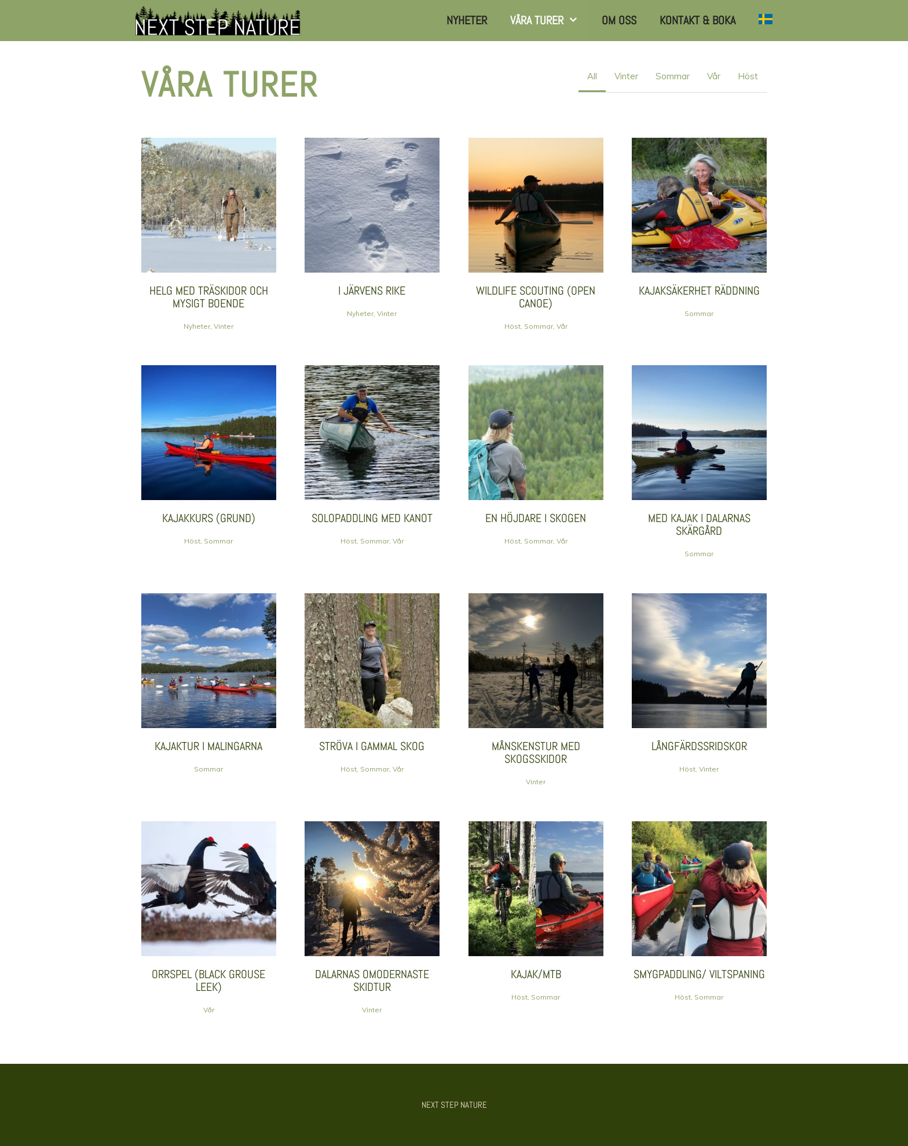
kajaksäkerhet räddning (699, 290)
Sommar (673, 76)
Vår (713, 76)
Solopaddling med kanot (372, 518)
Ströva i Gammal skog (371, 746)
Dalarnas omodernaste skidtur (372, 980)
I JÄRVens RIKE (371, 290)
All (592, 76)
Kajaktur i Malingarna (208, 746)
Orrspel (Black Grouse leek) (208, 980)
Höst (748, 76)
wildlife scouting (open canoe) (535, 297)
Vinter (626, 76)
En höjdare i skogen (535, 518)
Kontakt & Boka (697, 20)
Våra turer (550, 20)
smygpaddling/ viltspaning (699, 974)
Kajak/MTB (536, 974)
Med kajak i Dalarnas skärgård (699, 524)
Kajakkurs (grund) (208, 518)
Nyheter (466, 20)
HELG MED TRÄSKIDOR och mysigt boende (208, 297)
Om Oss (619, 20)
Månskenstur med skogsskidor (536, 752)
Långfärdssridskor (699, 746)
